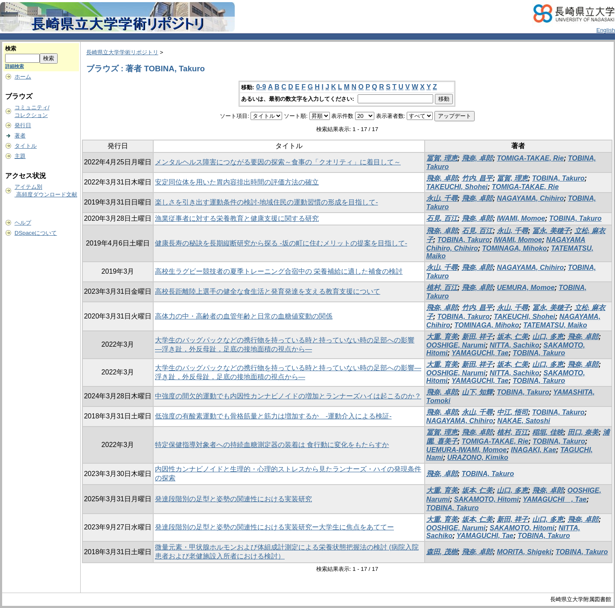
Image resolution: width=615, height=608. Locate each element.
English (605, 30)
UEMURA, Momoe (525, 287)
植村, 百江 (442, 287)
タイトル (26, 146)
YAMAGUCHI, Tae (480, 353)
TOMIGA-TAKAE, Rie (530, 158)
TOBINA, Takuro (558, 178)
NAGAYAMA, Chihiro (530, 198)
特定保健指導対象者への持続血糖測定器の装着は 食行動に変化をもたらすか (272, 444)
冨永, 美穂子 (551, 230)
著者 (20, 135)
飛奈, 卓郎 (477, 158)
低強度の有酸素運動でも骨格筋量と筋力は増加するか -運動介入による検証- (273, 416)
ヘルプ (23, 222)
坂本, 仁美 (512, 336)
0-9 (261, 87)
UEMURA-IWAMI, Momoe (466, 449)
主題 (20, 156)
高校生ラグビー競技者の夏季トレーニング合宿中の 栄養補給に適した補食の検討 (278, 271)
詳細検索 (14, 66)
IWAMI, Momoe (521, 218)
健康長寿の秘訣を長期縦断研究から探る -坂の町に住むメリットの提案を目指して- (281, 243)
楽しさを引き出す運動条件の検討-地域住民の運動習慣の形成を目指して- (266, 202)
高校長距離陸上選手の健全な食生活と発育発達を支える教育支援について (267, 291)
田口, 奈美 (583, 432)
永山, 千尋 (442, 198)
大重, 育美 (442, 336)
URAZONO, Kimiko (477, 457)
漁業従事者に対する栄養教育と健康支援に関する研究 (237, 218)
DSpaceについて (36, 233)
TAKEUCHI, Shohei (457, 186)
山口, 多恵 (547, 336)
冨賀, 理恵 (442, 158)
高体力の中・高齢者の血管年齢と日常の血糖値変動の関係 (243, 316)
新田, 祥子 (477, 336)
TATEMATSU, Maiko (555, 325)
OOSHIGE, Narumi (456, 345)
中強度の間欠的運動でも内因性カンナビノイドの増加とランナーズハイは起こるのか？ (288, 396)
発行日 (23, 125)
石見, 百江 (442, 218)
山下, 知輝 (477, 392)
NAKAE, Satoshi (523, 420)
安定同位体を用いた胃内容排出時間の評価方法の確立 (237, 182)
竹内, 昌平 (477, 178)
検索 (10, 48)
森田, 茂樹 (442, 551)
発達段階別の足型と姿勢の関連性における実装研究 (233, 499)
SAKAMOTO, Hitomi (486, 499)
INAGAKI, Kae (533, 449)
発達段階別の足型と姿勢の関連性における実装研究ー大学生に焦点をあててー (274, 527)
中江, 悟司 (512, 412)
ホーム (23, 76)
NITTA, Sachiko (514, 345)
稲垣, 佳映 (547, 432)
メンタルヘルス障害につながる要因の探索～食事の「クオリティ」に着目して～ (278, 162)
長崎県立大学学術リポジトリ (122, 52)
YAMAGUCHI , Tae (554, 499)
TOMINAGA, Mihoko (514, 248)
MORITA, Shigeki (524, 551)
